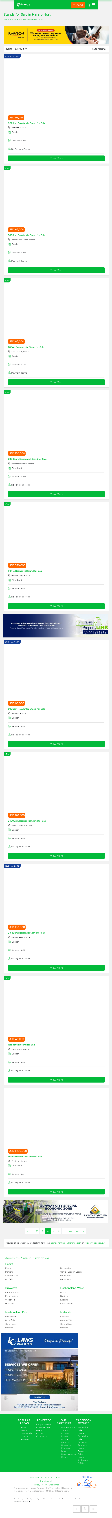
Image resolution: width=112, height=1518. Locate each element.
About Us (34, 1477)
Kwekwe (64, 1317)
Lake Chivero (66, 1304)
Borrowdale (66, 1268)
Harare (16, 19)
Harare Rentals (37, 1488)
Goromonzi (10, 1324)
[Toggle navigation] (88, 5)
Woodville (10, 1300)
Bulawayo (11, 1288)
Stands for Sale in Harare (83, 1430)
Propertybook (68, 1427)
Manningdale (11, 1296)
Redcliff (64, 1328)
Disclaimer (54, 1485)
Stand (78, 5)
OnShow (50, 1491)
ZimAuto (65, 1430)
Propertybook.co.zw (95, 1243)
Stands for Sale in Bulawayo (83, 1439)
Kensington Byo (13, 1292)
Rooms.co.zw (62, 1491)
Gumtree (9, 1304)
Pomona (9, 1272)
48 (77, 1231)
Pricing (39, 1433)
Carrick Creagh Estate (71, 1272)
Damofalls (10, 1320)
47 (70, 1231)
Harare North (37, 19)
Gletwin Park (66, 1279)
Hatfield (9, 1279)
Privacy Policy (40, 1485)
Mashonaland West (71, 1288)
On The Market (53, 1488)
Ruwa (8, 1268)
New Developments (34, 1491)
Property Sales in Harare (82, 1454)
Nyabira (64, 1296)
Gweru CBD (66, 1320)
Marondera (10, 1317)
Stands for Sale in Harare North (66, 1243)
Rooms (64, 1457)
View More (56, 158)
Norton (63, 1292)
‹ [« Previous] (27, 1231)
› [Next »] (83, 1231)
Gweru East (66, 1324)
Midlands (65, 1312)
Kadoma (64, 1300)
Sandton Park (11, 1276)
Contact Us (41, 1436)
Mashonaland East (16, 1312)
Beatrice (9, 1328)
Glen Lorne (65, 1276)
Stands (7, 19)
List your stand (43, 1424)
